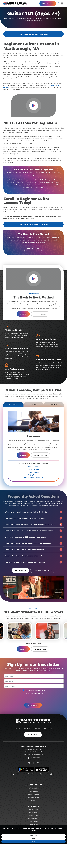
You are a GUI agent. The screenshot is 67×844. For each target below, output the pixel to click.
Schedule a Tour (33, 797)
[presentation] (33, 698)
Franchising (33, 824)
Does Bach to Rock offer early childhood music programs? (33, 543)
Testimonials (33, 812)
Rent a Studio (33, 821)
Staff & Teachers (33, 788)
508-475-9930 (35, 758)
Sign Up (23, 314)
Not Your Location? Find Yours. (33, 754)
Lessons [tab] (13, 404)
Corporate (33, 806)
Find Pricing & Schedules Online (33, 34)
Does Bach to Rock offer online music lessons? (33, 556)
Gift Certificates (33, 818)
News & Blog (33, 815)
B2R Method (33, 809)
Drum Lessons (33, 472)
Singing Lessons (33, 475)
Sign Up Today (47, 3)
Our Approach (33, 249)
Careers (33, 800)
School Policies (33, 794)
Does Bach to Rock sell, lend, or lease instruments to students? (33, 524)
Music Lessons (40, 455)
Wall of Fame (40, 649)
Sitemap (54, 774)
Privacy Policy (46, 774)
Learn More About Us (43, 570)
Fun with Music (40, 180)
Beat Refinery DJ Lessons (33, 477)
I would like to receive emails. (34, 690)
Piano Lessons (33, 467)
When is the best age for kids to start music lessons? (33, 537)
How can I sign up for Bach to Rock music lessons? (33, 562)
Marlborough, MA (33, 785)
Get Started (20, 570)
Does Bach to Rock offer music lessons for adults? (33, 549)
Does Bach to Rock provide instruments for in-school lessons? (33, 530)
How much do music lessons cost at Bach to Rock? (33, 518)
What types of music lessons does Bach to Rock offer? (33, 512)
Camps (37, 728)
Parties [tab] (53, 404)
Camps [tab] (33, 404)
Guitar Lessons (33, 469)
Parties (48, 728)
